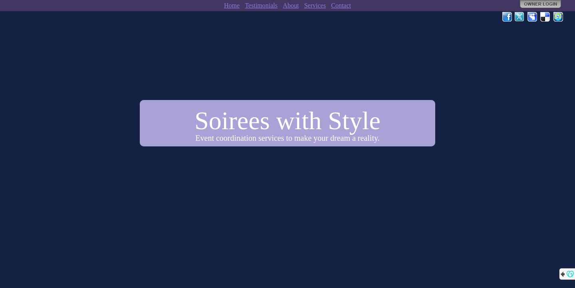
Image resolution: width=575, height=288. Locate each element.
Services (315, 5)
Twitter (519, 16)
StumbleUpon (558, 16)
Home (232, 5)
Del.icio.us (545, 16)
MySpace (532, 16)
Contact (341, 5)
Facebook (507, 16)
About (291, 5)
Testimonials (261, 5)
